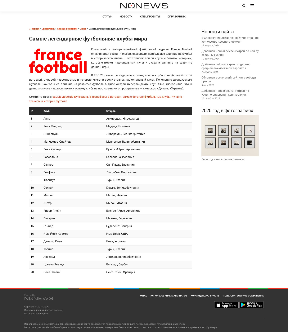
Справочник (177, 16)
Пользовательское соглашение (243, 295)
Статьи (107, 16)
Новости (126, 16)
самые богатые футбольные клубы (146, 96)
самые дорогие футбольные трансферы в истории (86, 96)
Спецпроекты (150, 16)
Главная (34, 28)
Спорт (83, 28)
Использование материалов (169, 295)
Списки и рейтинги (67, 28)
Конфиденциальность (205, 295)
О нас (143, 295)
